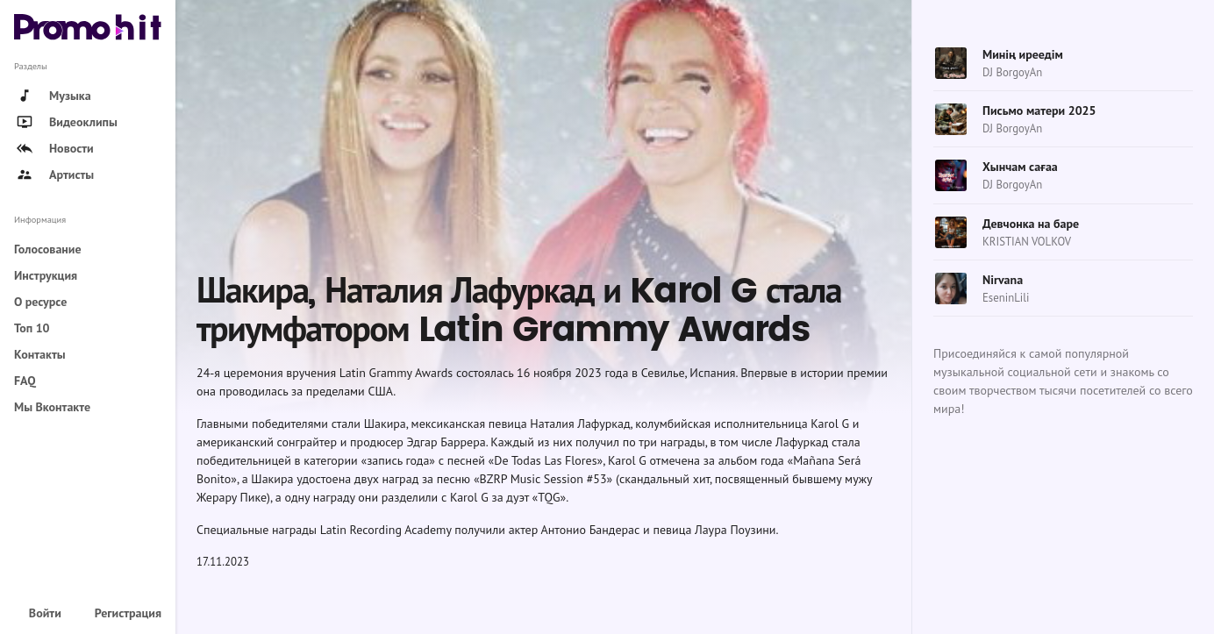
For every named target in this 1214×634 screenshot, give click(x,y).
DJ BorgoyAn (1012, 72)
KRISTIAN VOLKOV (1026, 241)
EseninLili (1005, 297)
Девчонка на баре (1030, 224)
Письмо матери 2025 (1039, 110)
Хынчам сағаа (1020, 167)
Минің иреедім (1022, 54)
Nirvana (1002, 280)
